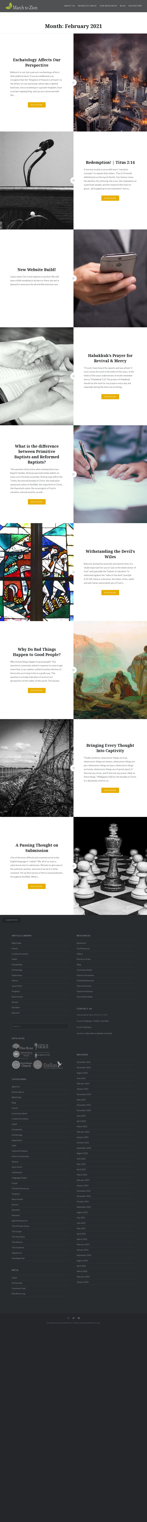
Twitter (96, 1021)
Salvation (16, 1007)
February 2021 (83, 1244)
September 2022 (84, 1148)
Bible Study (16, 943)
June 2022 (81, 1158)
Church (15, 948)
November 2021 (84, 1196)
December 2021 (84, 1191)
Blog (123, 6)
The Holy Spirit (18, 1237)
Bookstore (135, 6)
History (15, 980)
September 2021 (84, 1207)
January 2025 (82, 1089)
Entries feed (17, 1283)
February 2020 (83, 1276)
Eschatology (17, 970)
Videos (80, 954)
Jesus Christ (17, 986)
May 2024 (81, 1100)
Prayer (15, 1183)
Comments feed (18, 1288)
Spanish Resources (20, 1220)
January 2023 (82, 1137)
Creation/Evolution (20, 954)
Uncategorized (18, 1258)
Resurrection (17, 997)
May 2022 (81, 1164)
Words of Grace (87, 6)
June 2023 (81, 1116)
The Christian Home (20, 1226)
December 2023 (84, 1105)
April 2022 (81, 1169)
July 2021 (81, 1217)
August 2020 (82, 1260)
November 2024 (84, 1094)
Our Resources (108, 6)
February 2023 (83, 1132)
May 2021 (81, 1228)
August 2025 (82, 1073)
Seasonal (15, 1013)
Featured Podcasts (85, 991)
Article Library (18, 1092)
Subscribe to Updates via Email (98, 1033)
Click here (87, 1027)
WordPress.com (93, 1323)
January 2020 (82, 1282)
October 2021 (83, 1201)
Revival (15, 1002)
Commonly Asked (84, 970)
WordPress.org (18, 1293)
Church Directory (84, 986)
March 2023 (82, 1126)
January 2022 (82, 1185)
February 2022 (83, 1180)
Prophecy (16, 991)
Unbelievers (17, 1253)
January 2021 (82, 1250)
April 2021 (81, 1234)
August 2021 (82, 1212)
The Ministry (17, 1242)
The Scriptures (18, 1247)
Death (14, 959)
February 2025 (83, 1083)
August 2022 (82, 1153)
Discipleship (17, 964)
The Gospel (17, 1231)
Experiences (17, 975)
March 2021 (82, 1239)
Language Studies (19, 1178)
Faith (14, 1145)
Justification (17, 1172)
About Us (69, 6)
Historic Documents (85, 975)
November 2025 (84, 1067)
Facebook (87, 1021)
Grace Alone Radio (85, 997)
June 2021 (81, 1223)
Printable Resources (85, 980)
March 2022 (82, 1175)
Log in (14, 1277)
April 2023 (81, 1121)
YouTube (105, 1021)
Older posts (12, 920)
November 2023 (84, 1110)
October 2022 (83, 1142)
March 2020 (82, 1271)
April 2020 (81, 1266)
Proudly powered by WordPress (59, 1323)
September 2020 (84, 1255)
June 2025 (81, 1078)
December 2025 (84, 1062)
